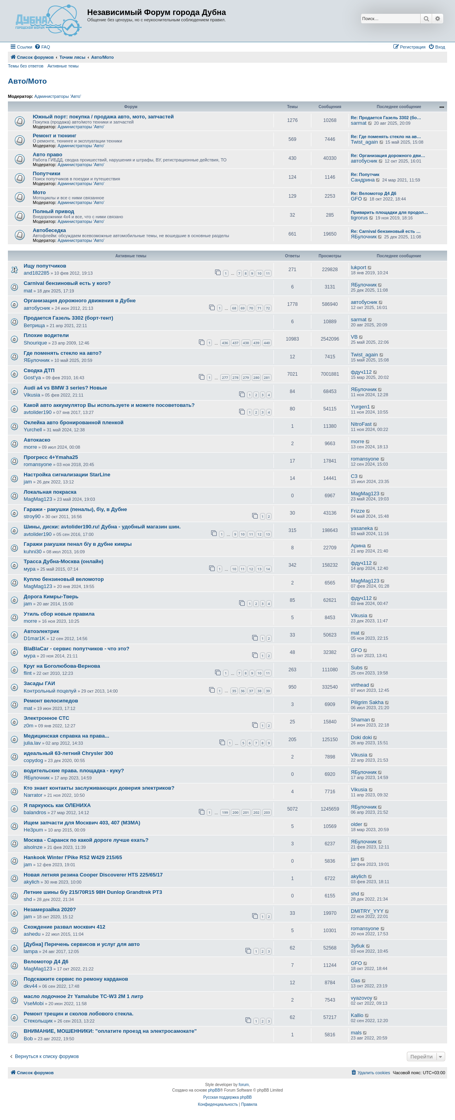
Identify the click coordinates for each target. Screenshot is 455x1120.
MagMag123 (38, 499)
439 (256, 342)
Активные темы (63, 66)
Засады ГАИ (39, 683)
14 (268, 568)
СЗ (354, 476)
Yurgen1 (360, 407)
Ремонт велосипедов (51, 701)
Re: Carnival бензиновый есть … (386, 231)
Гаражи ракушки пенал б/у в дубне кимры (78, 544)
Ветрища (34, 325)
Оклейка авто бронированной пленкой (74, 422)
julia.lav (32, 743)
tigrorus (359, 218)
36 (243, 690)
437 (235, 342)
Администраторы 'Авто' (57, 96)
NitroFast (361, 424)
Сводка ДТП (39, 370)
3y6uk (358, 946)
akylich (31, 882)
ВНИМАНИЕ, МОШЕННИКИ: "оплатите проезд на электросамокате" (110, 1031)
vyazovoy (361, 998)
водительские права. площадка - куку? (74, 771)
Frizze (358, 511)
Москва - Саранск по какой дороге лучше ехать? (86, 840)
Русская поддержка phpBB (227, 1097)
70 (251, 308)
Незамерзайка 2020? (50, 909)
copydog (33, 760)
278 (235, 377)
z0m (29, 726)
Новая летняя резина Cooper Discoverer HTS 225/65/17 (93, 875)
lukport (358, 267)
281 (267, 377)
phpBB (214, 1090)
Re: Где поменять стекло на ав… (386, 136)
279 (246, 377)
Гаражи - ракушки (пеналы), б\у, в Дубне (75, 509)
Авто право (47, 154)
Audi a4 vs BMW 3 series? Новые (65, 388)
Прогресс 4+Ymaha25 (51, 457)
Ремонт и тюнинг (54, 136)
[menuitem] (42, 47)
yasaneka (362, 528)
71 (259, 308)
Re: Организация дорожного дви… (388, 155)
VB (354, 337)
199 (225, 812)
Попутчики (46, 173)
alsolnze (33, 847)
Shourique (35, 343)
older (356, 824)
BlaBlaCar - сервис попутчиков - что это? (76, 649)
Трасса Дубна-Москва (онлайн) (63, 561)
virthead (360, 685)
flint (28, 673)
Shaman (360, 720)
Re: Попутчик (365, 174)
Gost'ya (32, 377)
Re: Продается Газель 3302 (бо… (386, 117)
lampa (30, 951)
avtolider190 (38, 412)
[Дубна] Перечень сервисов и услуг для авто (82, 944)
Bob (28, 1038)
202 (256, 812)
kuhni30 (33, 551)
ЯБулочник (363, 237)
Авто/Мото (27, 81)
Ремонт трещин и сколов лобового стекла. (78, 1014)
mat (28, 291)
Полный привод (53, 211)
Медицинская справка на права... (66, 736)
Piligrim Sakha (367, 702)
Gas (355, 980)
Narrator (33, 795)
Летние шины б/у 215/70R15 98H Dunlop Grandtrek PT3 (93, 892)
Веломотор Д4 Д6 (46, 962)
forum (244, 1085)
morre (30, 447)
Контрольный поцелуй (50, 691)
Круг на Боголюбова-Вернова (62, 666)
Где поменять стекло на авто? (63, 353)
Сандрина (362, 180)
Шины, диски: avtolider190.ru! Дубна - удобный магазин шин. (102, 527)
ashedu (32, 934)
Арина (358, 546)
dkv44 (30, 986)
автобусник (364, 161)
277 (225, 377)
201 (246, 812)
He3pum (33, 830)
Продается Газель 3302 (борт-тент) (68, 318)
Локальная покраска (50, 492)
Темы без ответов (25, 66)
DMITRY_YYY (367, 911)
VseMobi (34, 1003)
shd (28, 899)
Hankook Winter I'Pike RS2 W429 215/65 (73, 857)
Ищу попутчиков (45, 266)
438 (246, 342)
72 (268, 308)
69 (243, 308)
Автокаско (37, 440)
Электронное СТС (46, 718)
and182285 (36, 273)
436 (225, 342)
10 (259, 273)
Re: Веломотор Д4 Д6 (373, 193)
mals (356, 1033)
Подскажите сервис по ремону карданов (76, 979)
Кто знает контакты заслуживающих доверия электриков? (99, 788)
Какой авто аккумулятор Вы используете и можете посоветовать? (109, 405)
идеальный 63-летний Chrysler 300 (68, 753)
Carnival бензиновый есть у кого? (67, 283)
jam (28, 482)
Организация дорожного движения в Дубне (80, 300)
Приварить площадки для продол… (389, 212)
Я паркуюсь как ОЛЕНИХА (57, 805)
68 (234, 308)
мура (30, 569)
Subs (357, 668)
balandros (35, 812)
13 (268, 534)
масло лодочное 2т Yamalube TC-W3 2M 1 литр (83, 996)
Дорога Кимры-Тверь (51, 596)
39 (268, 690)
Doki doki (361, 737)
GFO (356, 199)
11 (268, 273)
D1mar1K (34, 638)
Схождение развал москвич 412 (64, 927)
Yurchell (33, 430)
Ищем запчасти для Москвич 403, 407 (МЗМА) (82, 823)
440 (267, 342)
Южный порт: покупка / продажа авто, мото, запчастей (103, 117)
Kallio (357, 1015)
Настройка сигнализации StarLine (67, 475)
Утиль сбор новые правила (59, 614)
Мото (39, 192)
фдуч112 (361, 372)
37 (251, 690)
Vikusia (32, 395)
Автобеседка (49, 230)
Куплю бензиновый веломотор (64, 579)
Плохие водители (46, 335)
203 (267, 812)
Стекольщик (38, 1021)
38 (259, 690)
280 (256, 377)
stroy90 (32, 516)
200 (235, 812)
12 (259, 534)
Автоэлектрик (41, 631)
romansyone (38, 464)
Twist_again (364, 142)
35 (234, 690)
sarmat (359, 123)
